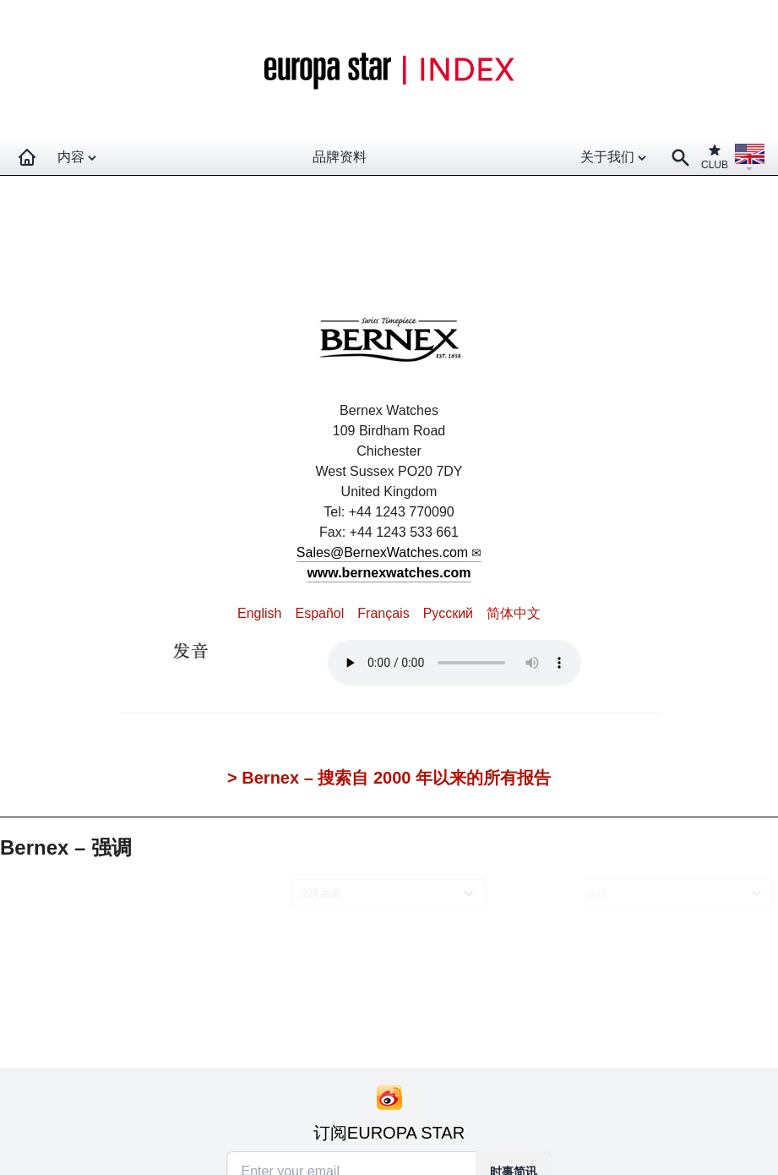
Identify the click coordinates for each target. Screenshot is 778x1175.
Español (319, 613)
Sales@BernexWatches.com (382, 552)
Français (383, 613)
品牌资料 (340, 157)
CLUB (714, 157)
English (259, 613)
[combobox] (392, 893)
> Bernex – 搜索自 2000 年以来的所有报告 (389, 777)
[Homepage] (27, 157)
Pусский (448, 613)
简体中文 (514, 613)
